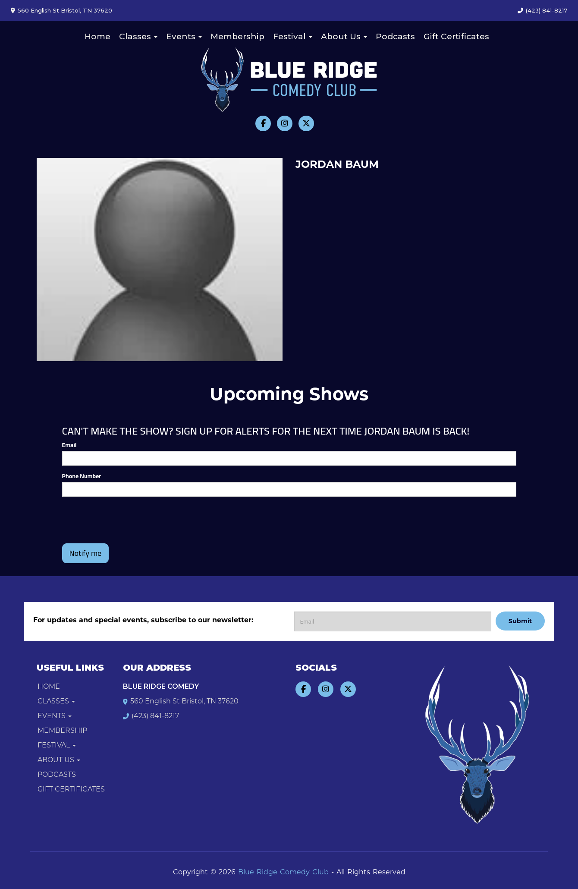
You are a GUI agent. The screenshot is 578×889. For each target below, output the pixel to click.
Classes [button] (138, 36)
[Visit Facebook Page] (263, 123)
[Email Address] (392, 621)
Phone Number (81, 476)
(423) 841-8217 (546, 10)
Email (69, 445)
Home (97, 36)
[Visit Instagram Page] (284, 123)
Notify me (85, 553)
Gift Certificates (456, 36)
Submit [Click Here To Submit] (520, 621)
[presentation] (127, 520)
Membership (237, 36)
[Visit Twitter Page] (306, 123)
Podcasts (395, 36)
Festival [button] (292, 36)
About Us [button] (344, 36)
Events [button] (184, 36)
